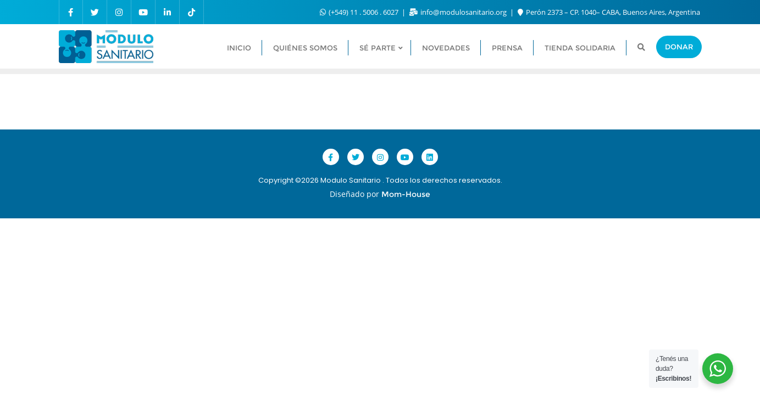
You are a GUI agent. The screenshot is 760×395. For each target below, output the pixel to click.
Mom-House (405, 194)
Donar (679, 46)
